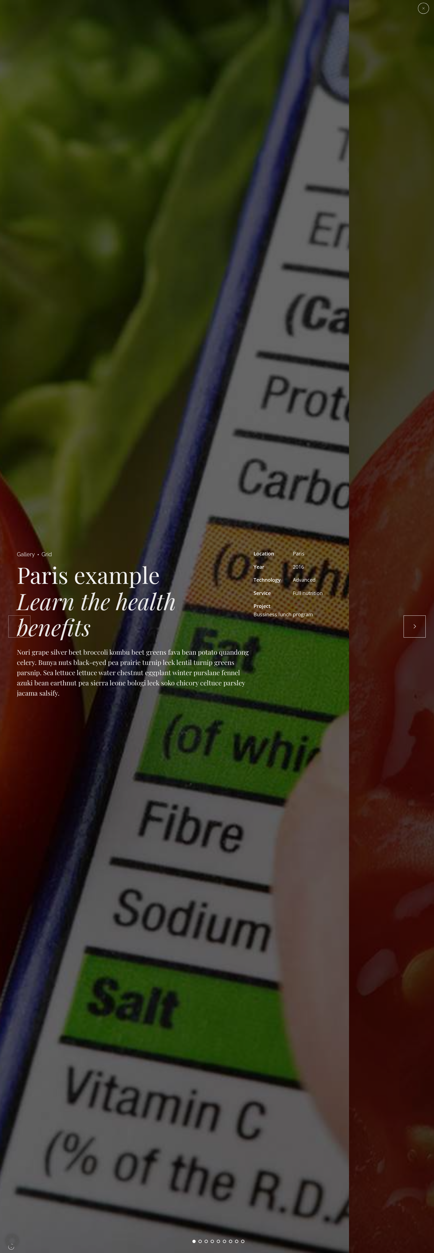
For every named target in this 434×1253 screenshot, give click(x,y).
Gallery (26, 554)
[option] (174, 626)
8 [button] (236, 1241)
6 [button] (224, 1241)
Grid (47, 554)
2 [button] (200, 1241)
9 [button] (242, 1241)
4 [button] (212, 1241)
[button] (12, 1241)
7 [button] (230, 1241)
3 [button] (206, 1241)
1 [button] (194, 1241)
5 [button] (218, 1241)
